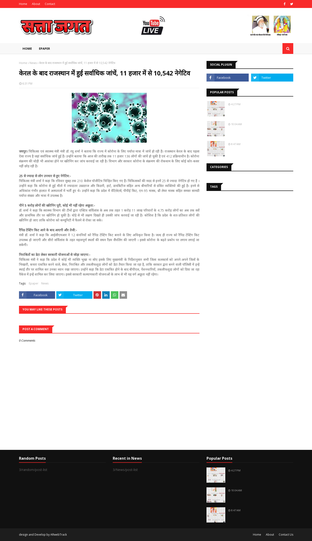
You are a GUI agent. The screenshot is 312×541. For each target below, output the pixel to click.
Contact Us (286, 535)
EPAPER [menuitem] (44, 48)
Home (23, 4)
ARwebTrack (58, 535)
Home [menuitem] (27, 48)
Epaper (33, 283)
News (33, 63)
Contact (50, 4)
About (36, 4)
